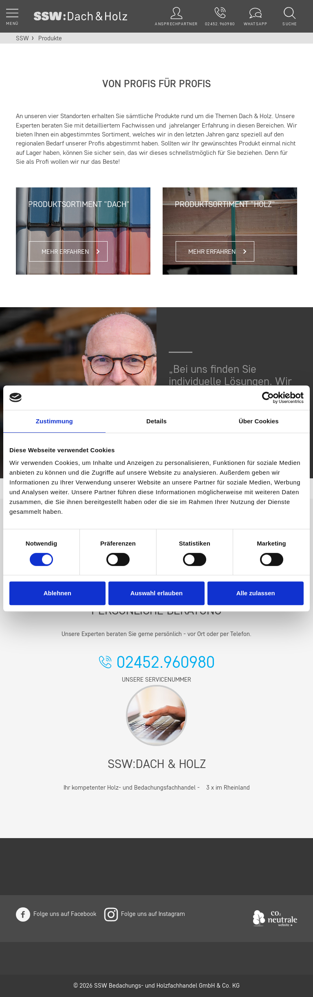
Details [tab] (156, 421)
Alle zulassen (255, 593)
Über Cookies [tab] (259, 421)
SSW (22, 39)
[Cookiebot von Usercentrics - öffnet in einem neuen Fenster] (268, 398)
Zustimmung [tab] (54, 421)
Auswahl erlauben (156, 593)
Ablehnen (57, 593)
